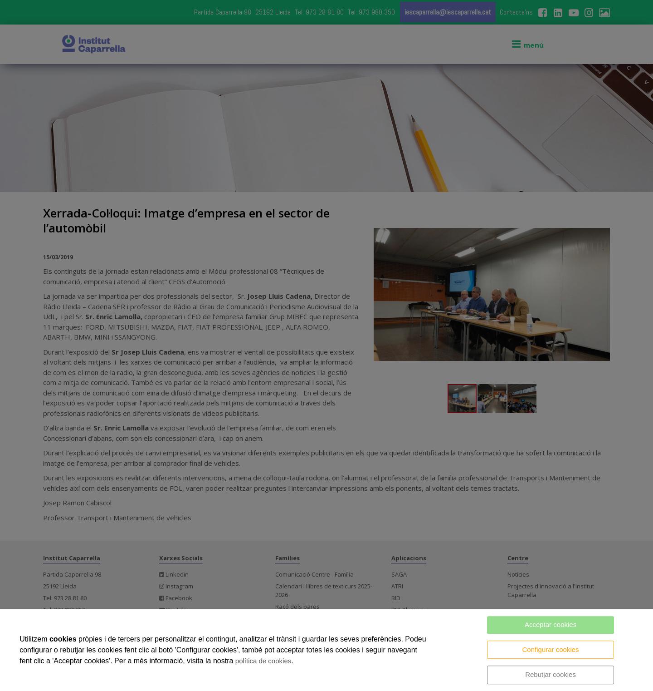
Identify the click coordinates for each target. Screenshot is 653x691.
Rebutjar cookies (550, 674)
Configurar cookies (550, 649)
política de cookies (263, 661)
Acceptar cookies (550, 624)
